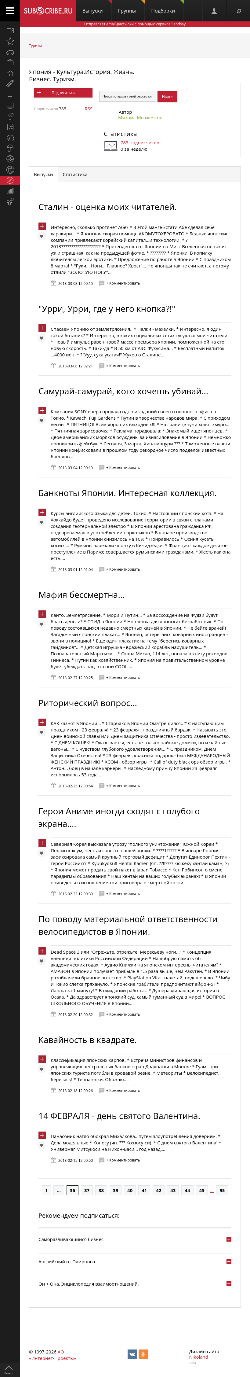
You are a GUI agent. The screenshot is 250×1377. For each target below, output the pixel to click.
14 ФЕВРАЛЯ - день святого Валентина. (119, 1115)
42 (158, 1190)
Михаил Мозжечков (140, 117)
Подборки (167, 7)
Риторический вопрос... (87, 703)
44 (187, 1190)
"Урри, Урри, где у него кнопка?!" (106, 308)
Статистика (120, 134)
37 (86, 1190)
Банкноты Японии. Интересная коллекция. (127, 493)
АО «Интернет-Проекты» (52, 1355)
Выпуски (97, 7)
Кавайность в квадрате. (87, 1039)
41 (144, 1190)
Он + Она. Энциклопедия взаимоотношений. (88, 1284)
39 (115, 1190)
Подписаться (63, 92)
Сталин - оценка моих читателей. (107, 206)
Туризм (35, 45)
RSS (88, 108)
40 (129, 1190)
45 (201, 1190)
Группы (131, 7)
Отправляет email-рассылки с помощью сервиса (135, 24)
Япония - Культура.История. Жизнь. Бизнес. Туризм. (81, 75)
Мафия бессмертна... (81, 594)
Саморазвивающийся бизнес (70, 1239)
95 (222, 1190)
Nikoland (198, 1357)
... (59, 1190)
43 (173, 1190)
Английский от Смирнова (66, 1261)
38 (101, 1190)
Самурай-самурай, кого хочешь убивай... (123, 391)
